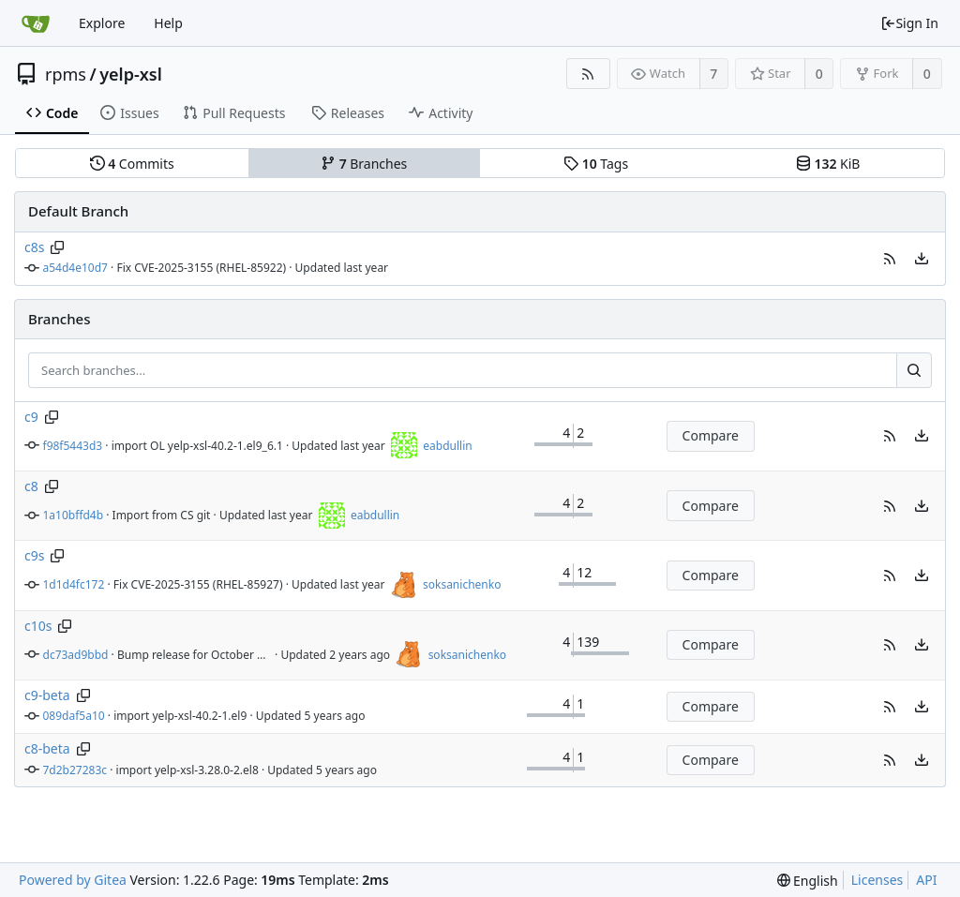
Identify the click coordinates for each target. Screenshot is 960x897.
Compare (710, 435)
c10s (38, 626)
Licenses (877, 880)
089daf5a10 (74, 716)
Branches (364, 163)
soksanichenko (462, 584)
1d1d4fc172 (74, 584)
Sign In (909, 23)
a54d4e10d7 (75, 268)
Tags (595, 163)
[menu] (922, 259)
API (926, 880)
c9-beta (47, 695)
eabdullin (447, 446)
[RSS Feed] (588, 73)
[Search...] (914, 370)
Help (168, 23)
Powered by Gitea (73, 880)
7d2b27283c (75, 770)
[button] (890, 259)
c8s (34, 247)
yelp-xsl (130, 74)
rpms (65, 74)
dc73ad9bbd (76, 655)
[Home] (35, 23)
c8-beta (47, 748)
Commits (132, 163)
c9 (31, 417)
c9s (34, 555)
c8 (31, 486)
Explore (102, 23)
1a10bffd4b (73, 515)
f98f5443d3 (73, 446)
